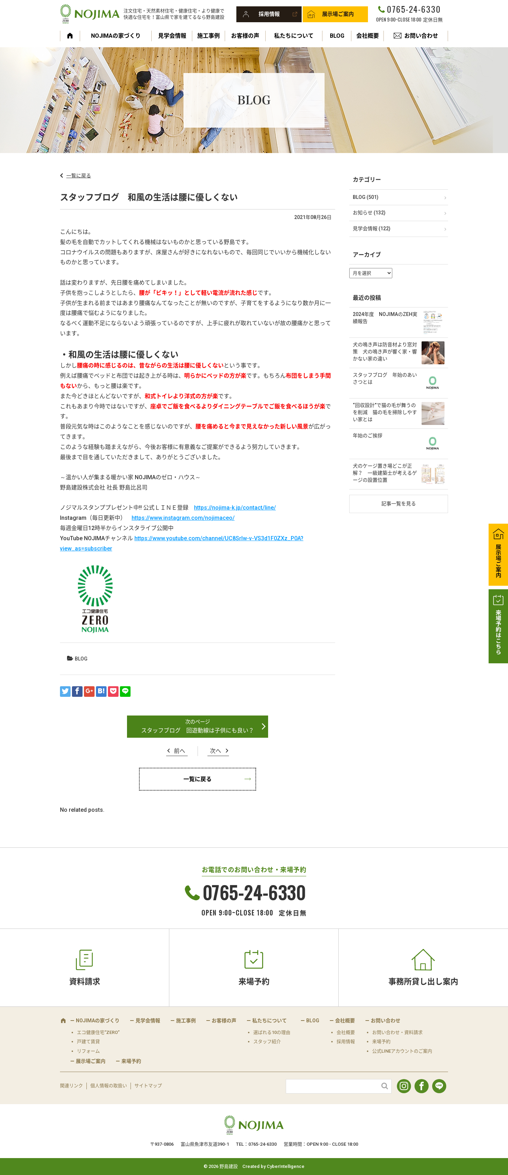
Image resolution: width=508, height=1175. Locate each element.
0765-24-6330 (414, 8)
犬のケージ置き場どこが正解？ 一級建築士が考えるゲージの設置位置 (385, 472)
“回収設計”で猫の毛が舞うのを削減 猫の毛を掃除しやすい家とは (385, 412)
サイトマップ (148, 1085)
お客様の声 (245, 35)
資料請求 (84, 981)
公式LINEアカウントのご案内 (402, 1051)
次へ (215, 751)
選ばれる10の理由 (271, 1032)
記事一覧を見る (398, 503)
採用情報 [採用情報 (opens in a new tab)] (346, 1041)
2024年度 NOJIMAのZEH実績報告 (385, 317)
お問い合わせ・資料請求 (397, 1032)
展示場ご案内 (338, 14)
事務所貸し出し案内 (423, 981)
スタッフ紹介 (267, 1041)
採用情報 (269, 14)
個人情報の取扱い (108, 1085)
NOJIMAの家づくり (116, 35)
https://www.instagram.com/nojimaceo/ (183, 518)
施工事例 (208, 35)
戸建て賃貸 (88, 1041)
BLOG (337, 35)
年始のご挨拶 (367, 435)
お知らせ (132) (369, 212)
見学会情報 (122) (372, 228)
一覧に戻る (78, 175)
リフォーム (88, 1051)
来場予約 (254, 981)
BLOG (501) (366, 197)
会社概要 (367, 35)
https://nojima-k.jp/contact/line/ (235, 507)
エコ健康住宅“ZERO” (98, 1032)
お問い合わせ (421, 35)
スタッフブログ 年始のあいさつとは (385, 378)
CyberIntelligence (285, 1166)
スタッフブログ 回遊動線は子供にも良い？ (197, 730)
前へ (179, 751)
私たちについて (294, 35)
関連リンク (71, 1085)
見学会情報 (172, 35)
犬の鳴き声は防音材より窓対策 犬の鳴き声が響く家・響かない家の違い (385, 351)
